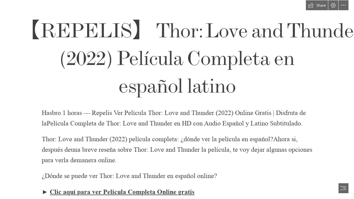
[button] (317, 5)
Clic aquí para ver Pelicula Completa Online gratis (122, 191)
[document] (177, 99)
